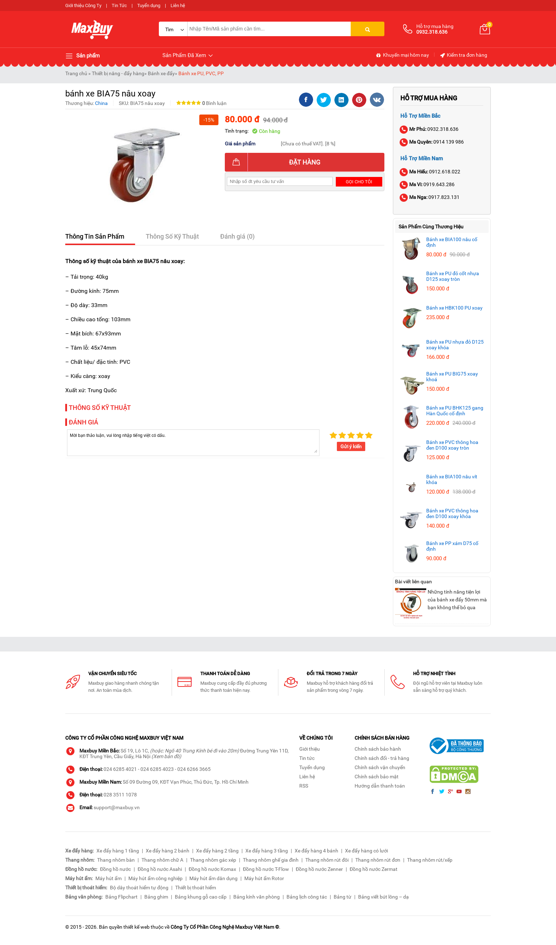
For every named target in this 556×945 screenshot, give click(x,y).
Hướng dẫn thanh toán (380, 786)
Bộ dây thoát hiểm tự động (139, 887)
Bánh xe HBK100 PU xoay (454, 308)
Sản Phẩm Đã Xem (188, 55)
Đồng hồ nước (115, 869)
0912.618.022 (430, 171)
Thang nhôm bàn (116, 860)
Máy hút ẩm (108, 878)
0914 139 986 (432, 142)
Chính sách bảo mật (377, 776)
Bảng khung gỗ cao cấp (201, 897)
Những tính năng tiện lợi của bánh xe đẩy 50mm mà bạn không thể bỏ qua (457, 599)
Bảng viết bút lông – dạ (383, 897)
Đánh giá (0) (237, 236)
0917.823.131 (430, 197)
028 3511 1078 (120, 794)
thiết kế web (136, 927)
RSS (303, 786)
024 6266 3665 (194, 769)
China (101, 103)
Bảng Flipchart (121, 897)
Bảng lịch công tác (307, 897)
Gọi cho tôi (359, 181)
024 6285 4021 (120, 769)
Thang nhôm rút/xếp (429, 860)
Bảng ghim (156, 897)
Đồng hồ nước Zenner (319, 869)
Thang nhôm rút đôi (327, 860)
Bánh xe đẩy (161, 73)
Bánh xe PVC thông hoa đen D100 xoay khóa (452, 513)
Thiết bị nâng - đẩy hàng (118, 73)
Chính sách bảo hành (378, 749)
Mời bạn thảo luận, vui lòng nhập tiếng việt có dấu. (193, 442)
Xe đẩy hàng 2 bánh (167, 851)
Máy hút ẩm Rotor (264, 878)
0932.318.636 (429, 129)
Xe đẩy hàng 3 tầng (266, 851)
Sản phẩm (82, 56)
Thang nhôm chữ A (162, 860)
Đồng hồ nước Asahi (160, 869)
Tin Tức (119, 5)
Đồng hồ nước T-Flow (266, 869)
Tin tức (307, 758)
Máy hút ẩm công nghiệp (155, 878)
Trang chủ (76, 73)
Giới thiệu (309, 749)
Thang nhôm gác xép (213, 860)
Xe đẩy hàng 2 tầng (217, 851)
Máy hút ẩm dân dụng (213, 878)
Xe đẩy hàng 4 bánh (316, 851)
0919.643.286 (427, 184)
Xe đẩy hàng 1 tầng (117, 851)
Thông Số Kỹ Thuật (172, 236)
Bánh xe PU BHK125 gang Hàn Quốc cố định (454, 410)
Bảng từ (342, 897)
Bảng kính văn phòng (256, 897)
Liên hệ (178, 5)
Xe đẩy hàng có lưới (366, 851)
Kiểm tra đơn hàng (463, 55)
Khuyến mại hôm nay (402, 55)
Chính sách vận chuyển (380, 767)
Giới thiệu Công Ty (83, 5)
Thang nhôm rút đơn (377, 860)
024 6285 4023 (157, 769)
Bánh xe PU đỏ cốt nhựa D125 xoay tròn (452, 276)
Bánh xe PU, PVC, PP (201, 73)
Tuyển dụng (148, 5)
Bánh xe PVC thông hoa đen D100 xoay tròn (452, 445)
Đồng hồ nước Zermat (373, 869)
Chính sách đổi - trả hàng (382, 758)
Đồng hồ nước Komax (212, 869)
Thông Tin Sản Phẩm (94, 236)
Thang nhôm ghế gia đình (271, 860)
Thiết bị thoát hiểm (195, 887)
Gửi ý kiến (351, 446)
